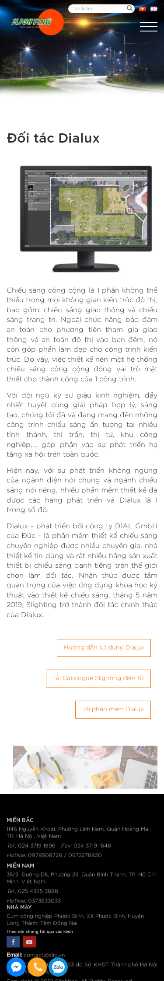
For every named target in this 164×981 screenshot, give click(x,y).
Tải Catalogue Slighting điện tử (98, 678)
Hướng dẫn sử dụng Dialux (104, 648)
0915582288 (58, 967)
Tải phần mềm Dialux (113, 709)
